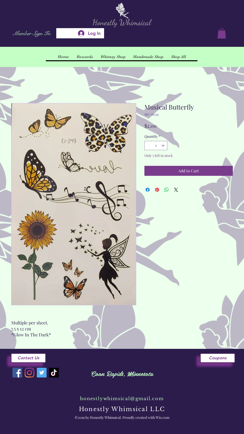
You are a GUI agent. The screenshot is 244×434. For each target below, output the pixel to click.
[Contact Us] (28, 358)
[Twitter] (42, 372)
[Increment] (163, 145)
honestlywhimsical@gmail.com (122, 398)
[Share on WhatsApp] (167, 190)
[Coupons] (217, 358)
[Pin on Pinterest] (157, 190)
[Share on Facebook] (148, 190)
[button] (221, 33)
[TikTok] (54, 372)
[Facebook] (17, 372)
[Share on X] (176, 190)
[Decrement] (148, 145)
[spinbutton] (155, 145)
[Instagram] (29, 372)
